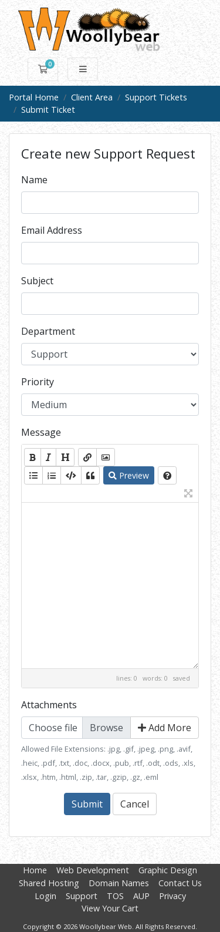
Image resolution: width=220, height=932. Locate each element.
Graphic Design (167, 870)
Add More (164, 727)
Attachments (49, 704)
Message (41, 432)
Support (81, 895)
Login (45, 895)
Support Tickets (156, 97)
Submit (87, 804)
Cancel (134, 804)
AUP (141, 895)
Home (35, 870)
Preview (129, 475)
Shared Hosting (49, 883)
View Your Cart (110, 908)
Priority (37, 381)
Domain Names (119, 883)
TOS (115, 895)
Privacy (172, 895)
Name (34, 179)
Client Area (92, 97)
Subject (37, 280)
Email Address (51, 230)
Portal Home (34, 97)
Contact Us (180, 883)
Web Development (92, 870)
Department (48, 331)
